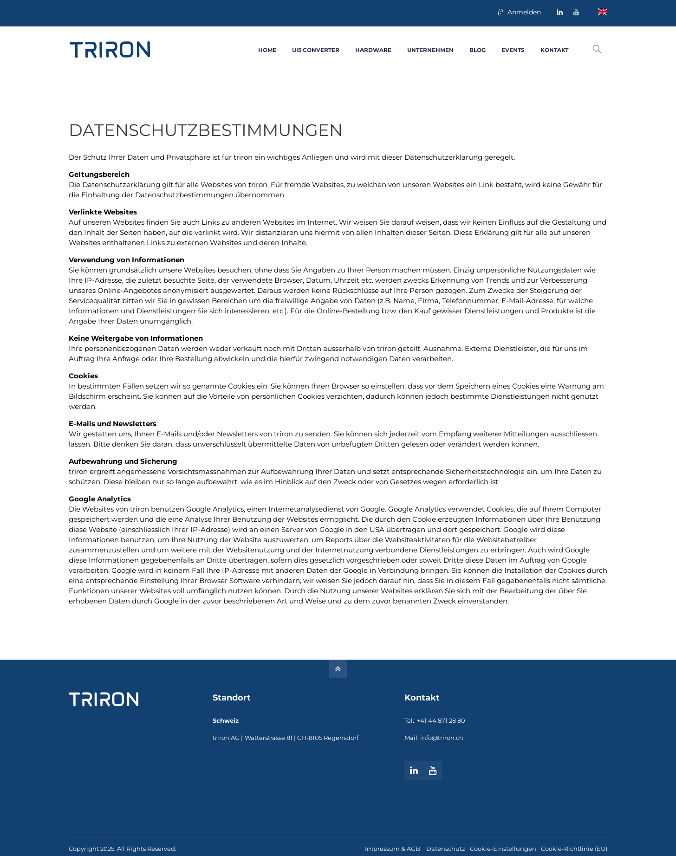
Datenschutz (445, 848)
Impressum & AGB (393, 848)
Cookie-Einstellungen (503, 848)
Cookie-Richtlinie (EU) (574, 848)
